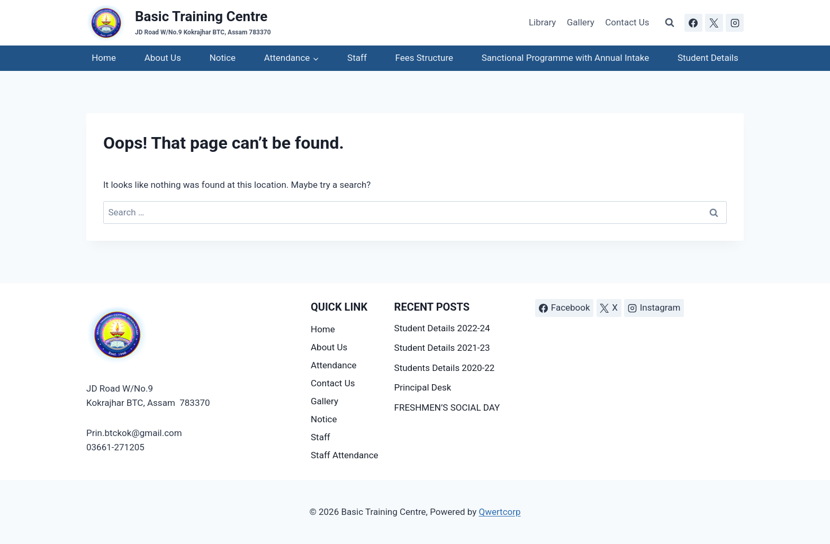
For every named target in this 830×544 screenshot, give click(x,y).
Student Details (708, 57)
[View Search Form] (669, 22)
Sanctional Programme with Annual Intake (565, 57)
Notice (223, 57)
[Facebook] (693, 23)
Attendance (334, 365)
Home (104, 57)
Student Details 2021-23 (442, 347)
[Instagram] (735, 23)
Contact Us (627, 22)
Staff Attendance (344, 455)
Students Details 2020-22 (444, 367)
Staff (357, 57)
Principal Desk (423, 387)
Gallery (580, 22)
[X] (714, 23)
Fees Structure (424, 57)
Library (542, 22)
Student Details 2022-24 (442, 328)
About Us (163, 57)
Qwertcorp (499, 511)
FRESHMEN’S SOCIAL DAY (447, 407)
